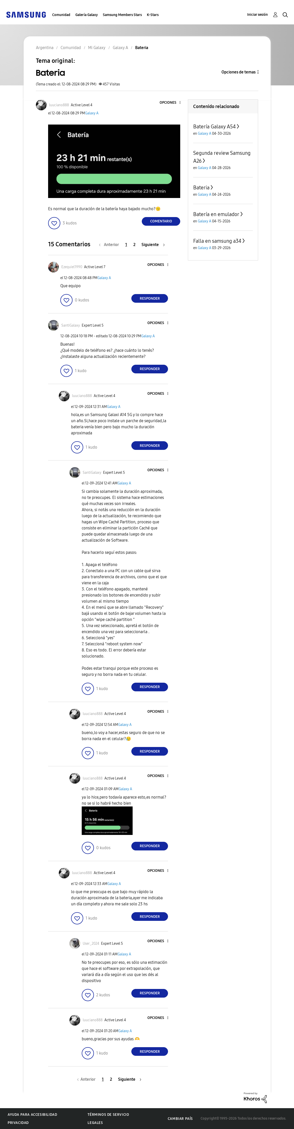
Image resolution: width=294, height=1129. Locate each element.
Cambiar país (180, 1119)
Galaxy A (92, 113)
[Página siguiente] (153, 244)
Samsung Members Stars (122, 15)
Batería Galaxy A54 (214, 127)
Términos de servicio (108, 1114)
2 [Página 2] (134, 244)
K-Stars (153, 15)
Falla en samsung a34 (217, 241)
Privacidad (18, 1123)
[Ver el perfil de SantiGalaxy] (70, 325)
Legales (95, 1123)
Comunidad (61, 15)
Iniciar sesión (257, 14)
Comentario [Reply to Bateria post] (161, 221)
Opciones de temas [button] (238, 72)
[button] (171, 102)
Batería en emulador (216, 214)
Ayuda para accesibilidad (32, 1114)
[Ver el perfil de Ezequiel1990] (71, 267)
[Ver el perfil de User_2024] (91, 943)
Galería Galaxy (86, 15)
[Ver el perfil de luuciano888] (59, 105)
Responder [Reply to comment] (150, 298)
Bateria (201, 188)
